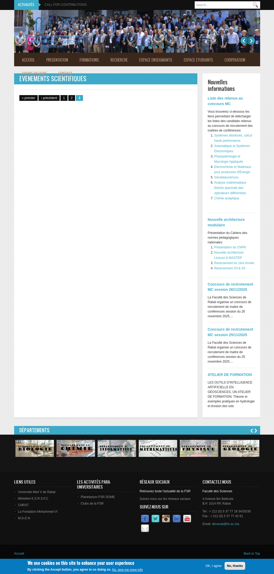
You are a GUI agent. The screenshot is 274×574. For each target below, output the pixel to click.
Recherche (119, 60)
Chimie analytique (226, 198)
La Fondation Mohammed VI (38, 511)
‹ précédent (49, 98)
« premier (28, 98)
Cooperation (235, 60)
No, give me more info (127, 571)
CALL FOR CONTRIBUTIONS (66, 5)
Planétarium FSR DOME (98, 497)
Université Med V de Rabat (36, 492)
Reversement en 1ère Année (234, 263)
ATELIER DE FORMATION (230, 375)
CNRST (23, 505)
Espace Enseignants (155, 60)
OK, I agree (213, 567)
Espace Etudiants (198, 60)
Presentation (57, 60)
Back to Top (252, 553)
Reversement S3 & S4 (229, 268)
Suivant (251, 41)
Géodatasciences (226, 177)
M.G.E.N (24, 518)
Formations (89, 60)
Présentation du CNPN (230, 247)
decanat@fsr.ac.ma (225, 524)
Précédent (244, 41)
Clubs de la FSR (92, 503)
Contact (65, 73)
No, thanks (235, 567)
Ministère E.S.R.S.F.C (33, 498)
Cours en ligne (34, 73)
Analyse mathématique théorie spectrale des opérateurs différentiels (230, 188)
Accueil (28, 60)
